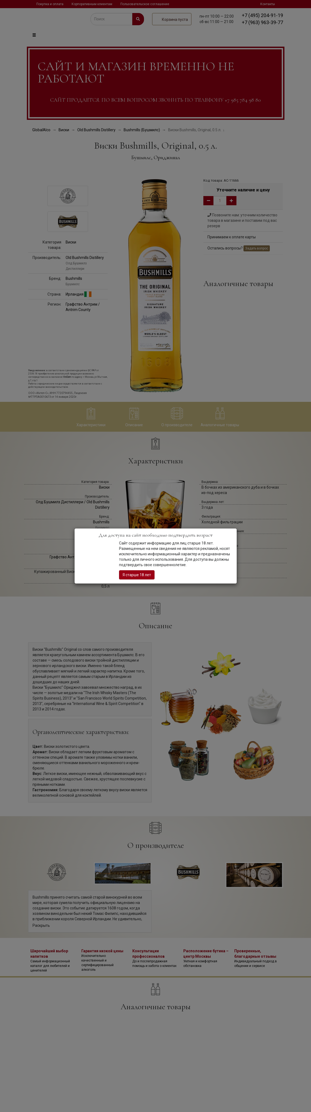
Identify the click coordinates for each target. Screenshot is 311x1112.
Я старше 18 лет (137, 575)
